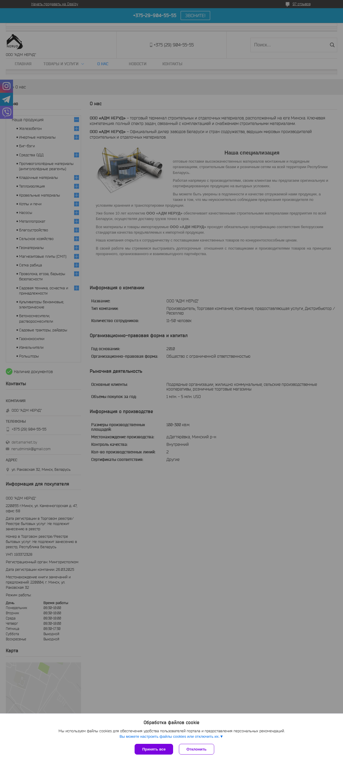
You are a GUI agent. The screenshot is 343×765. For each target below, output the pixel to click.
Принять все (154, 749)
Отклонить (196, 749)
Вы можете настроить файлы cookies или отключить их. (170, 736)
